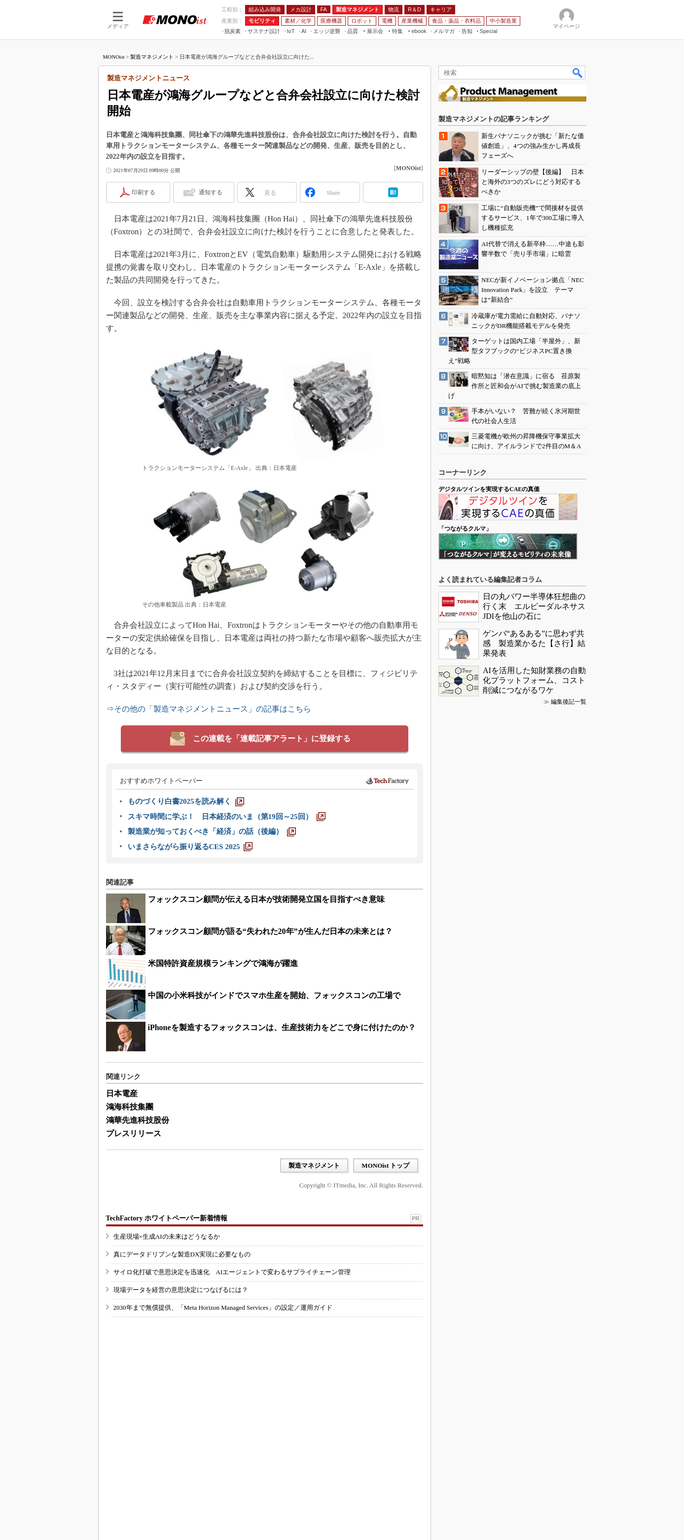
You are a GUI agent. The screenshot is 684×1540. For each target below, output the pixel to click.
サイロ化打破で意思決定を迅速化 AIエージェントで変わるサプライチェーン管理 (232, 1272)
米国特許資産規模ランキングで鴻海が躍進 (223, 963)
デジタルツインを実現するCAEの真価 (489, 489)
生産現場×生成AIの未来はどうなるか (166, 1236)
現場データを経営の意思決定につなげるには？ (180, 1289)
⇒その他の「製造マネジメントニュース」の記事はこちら (208, 709)
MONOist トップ (385, 1165)
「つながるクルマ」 (465, 528)
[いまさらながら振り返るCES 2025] (190, 847)
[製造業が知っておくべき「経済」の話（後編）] (212, 831)
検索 (578, 72)
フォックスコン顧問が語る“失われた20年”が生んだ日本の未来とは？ (270, 931)
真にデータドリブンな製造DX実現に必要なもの (182, 1254)
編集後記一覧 (568, 701)
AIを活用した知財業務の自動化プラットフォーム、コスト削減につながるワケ (534, 680)
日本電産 (122, 1093)
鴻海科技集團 (129, 1107)
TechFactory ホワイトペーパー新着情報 (166, 1218)
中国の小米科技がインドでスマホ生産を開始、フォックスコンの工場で (274, 995)
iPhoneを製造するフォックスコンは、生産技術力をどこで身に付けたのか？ (282, 1027)
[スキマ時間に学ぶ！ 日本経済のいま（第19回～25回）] (226, 817)
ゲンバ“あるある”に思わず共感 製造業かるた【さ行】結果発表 (534, 643)
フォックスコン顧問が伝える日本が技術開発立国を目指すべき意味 (266, 899)
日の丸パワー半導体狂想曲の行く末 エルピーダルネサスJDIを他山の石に (534, 606)
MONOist (114, 57)
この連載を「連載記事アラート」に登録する (272, 738)
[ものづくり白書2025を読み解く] (186, 801)
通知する (210, 192)
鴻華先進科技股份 (137, 1120)
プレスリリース (133, 1133)
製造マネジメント (152, 57)
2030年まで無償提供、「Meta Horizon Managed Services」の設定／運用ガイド (222, 1307)
